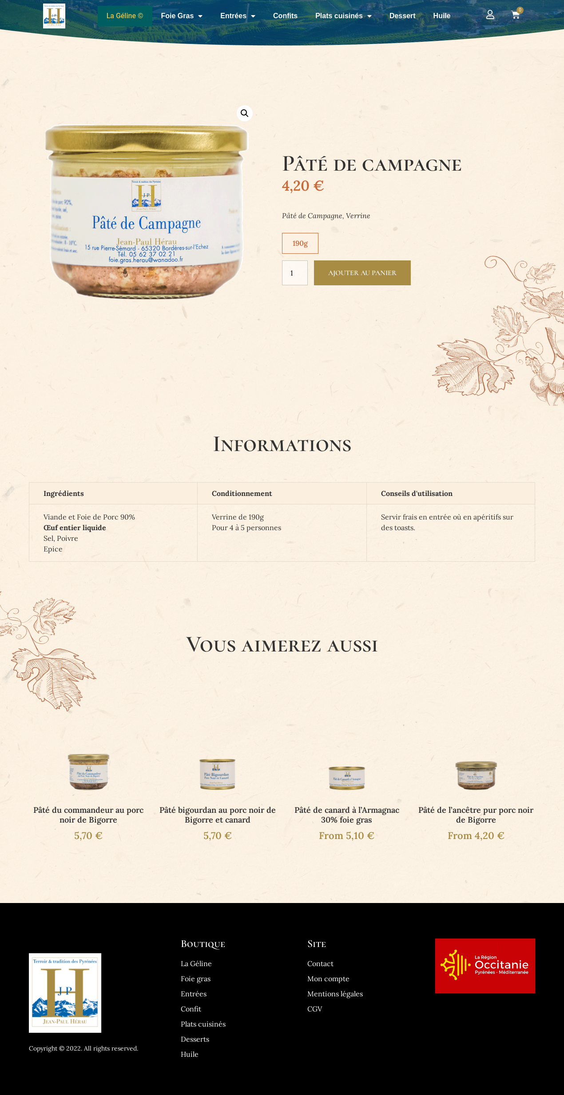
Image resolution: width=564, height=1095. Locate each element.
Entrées (237, 16)
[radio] (300, 243)
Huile (442, 16)
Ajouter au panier (362, 272)
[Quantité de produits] (295, 272)
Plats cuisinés (343, 16)
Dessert (402, 16)
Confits (285, 16)
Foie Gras (182, 16)
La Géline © (125, 16)
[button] (245, 113)
